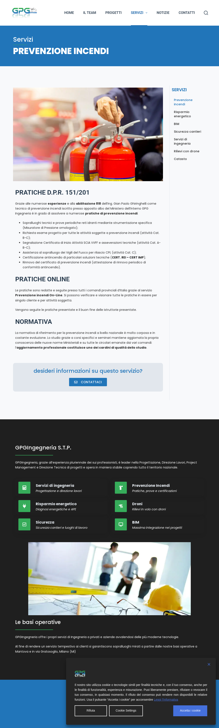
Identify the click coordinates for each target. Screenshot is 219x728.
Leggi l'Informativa (166, 699)
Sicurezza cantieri (187, 131)
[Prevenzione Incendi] (121, 488)
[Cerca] (206, 13)
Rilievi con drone (186, 151)
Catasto (180, 159)
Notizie (163, 13)
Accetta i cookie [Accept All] (190, 710)
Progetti (113, 13)
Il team (89, 13)
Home (69, 13)
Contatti (187, 13)
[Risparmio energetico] (24, 506)
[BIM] (121, 524)
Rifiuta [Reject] (90, 710)
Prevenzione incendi (183, 102)
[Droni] (121, 506)
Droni (137, 503)
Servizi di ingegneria (182, 141)
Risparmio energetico (182, 114)
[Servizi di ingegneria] (24, 488)
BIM (176, 124)
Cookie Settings (125, 710)
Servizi (140, 12)
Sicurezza (45, 522)
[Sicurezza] (24, 524)
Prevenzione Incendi (151, 485)
